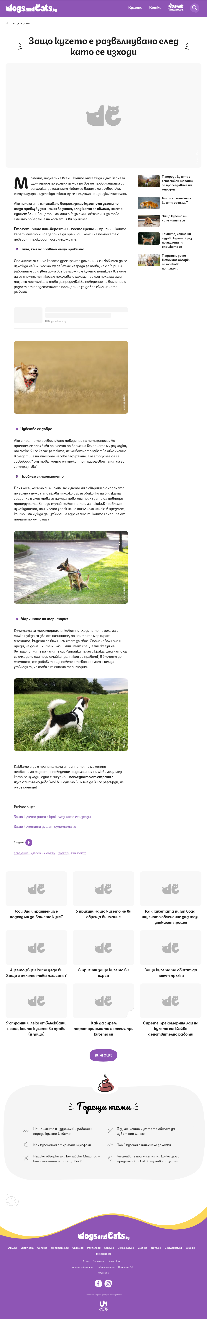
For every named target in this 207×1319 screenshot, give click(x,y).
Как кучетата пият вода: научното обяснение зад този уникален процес (171, 916)
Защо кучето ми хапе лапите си (174, 217)
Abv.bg (12, 1247)
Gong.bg (42, 1247)
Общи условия (116, 1294)
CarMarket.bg (173, 1247)
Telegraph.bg (103, 1253)
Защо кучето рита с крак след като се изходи (52, 816)
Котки (155, 7)
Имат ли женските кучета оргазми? (176, 200)
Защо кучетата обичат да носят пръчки (170, 972)
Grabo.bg (77, 1247)
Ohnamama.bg (60, 1247)
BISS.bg (190, 1247)
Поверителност (105, 1266)
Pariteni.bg (94, 1247)
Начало (11, 23)
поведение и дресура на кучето (34, 853)
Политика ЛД (125, 1266)
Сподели (23, 842)
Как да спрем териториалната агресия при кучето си (104, 1028)
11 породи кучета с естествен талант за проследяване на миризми (177, 182)
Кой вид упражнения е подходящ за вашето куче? (36, 913)
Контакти (115, 1261)
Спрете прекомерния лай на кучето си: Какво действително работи (170, 1028)
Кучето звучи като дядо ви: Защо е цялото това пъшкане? (36, 972)
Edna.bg (109, 1247)
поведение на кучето (72, 853)
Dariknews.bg (126, 1247)
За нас (86, 1261)
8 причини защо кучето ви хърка (103, 972)
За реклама (99, 1261)
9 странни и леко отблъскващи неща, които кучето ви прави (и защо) (36, 1028)
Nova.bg (156, 1247)
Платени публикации (81, 1266)
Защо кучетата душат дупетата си (45, 826)
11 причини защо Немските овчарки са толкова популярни (176, 261)
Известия (103, 1272)
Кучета (135, 7)
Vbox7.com (27, 1247)
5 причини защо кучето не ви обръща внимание (103, 913)
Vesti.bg (142, 1247)
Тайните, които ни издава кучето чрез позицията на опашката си (177, 240)
